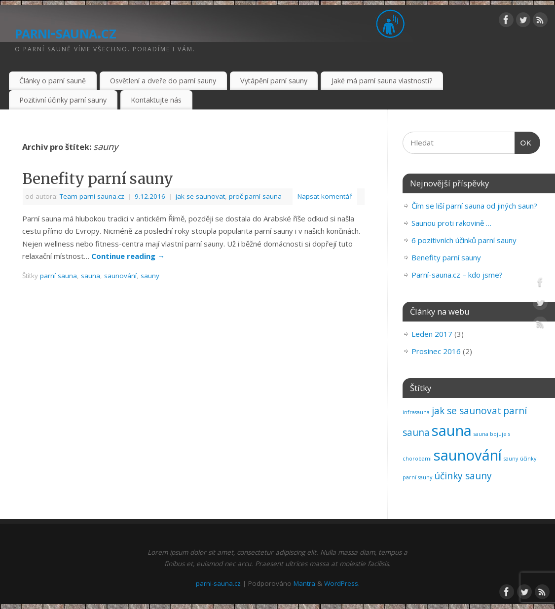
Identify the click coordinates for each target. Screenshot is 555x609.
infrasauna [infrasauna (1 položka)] (416, 412)
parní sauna (58, 275)
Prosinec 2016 (436, 351)
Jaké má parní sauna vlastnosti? (382, 80)
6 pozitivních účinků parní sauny (464, 240)
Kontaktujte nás (156, 100)
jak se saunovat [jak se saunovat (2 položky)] (466, 410)
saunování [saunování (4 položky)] (468, 455)
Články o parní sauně (52, 80)
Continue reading (128, 256)
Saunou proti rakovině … (451, 223)
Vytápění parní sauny (273, 80)
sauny (150, 275)
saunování (120, 275)
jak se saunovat (200, 196)
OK (523, 143)
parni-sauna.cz (65, 32)
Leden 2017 (431, 334)
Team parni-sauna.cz (92, 196)
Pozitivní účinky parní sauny (63, 100)
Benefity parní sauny (97, 178)
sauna (90, 275)
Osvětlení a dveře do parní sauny (163, 80)
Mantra (304, 583)
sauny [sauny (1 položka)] (511, 458)
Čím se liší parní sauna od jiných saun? (474, 206)
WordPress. (342, 583)
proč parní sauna (255, 196)
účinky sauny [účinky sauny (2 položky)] (463, 475)
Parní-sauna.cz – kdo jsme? (457, 275)
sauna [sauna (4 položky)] (452, 430)
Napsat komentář (324, 196)
